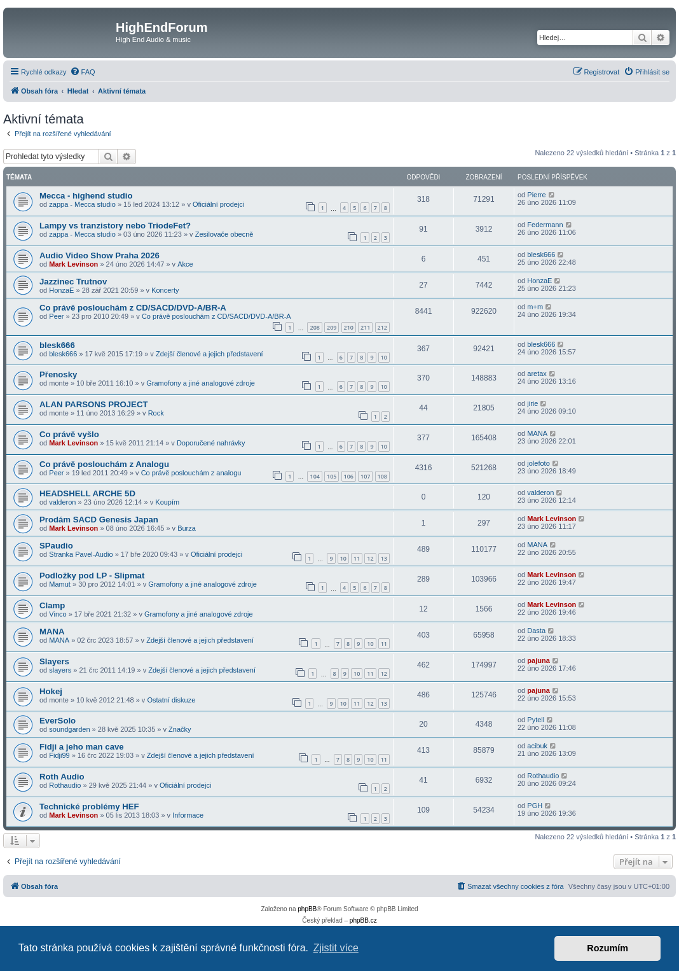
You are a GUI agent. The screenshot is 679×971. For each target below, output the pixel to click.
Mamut (60, 584)
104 (314, 476)
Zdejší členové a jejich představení (209, 354)
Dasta (536, 630)
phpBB (307, 908)
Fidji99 (59, 755)
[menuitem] (82, 72)
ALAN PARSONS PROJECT (93, 404)
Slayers (54, 661)
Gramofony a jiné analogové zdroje (200, 383)
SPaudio (56, 545)
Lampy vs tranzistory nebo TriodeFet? (115, 225)
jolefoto (538, 463)
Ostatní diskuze (171, 700)
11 (356, 558)
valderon (62, 502)
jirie (532, 403)
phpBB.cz (363, 920)
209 (331, 327)
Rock (156, 413)
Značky (179, 729)
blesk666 (541, 254)
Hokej (50, 691)
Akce (185, 264)
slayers (60, 670)
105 (331, 476)
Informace (187, 815)
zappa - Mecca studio (82, 204)
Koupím (167, 502)
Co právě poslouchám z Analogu (104, 464)
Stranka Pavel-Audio (81, 554)
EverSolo (57, 720)
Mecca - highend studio (86, 195)
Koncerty (165, 290)
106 (348, 476)
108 (382, 476)
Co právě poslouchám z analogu (191, 473)
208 (314, 327)
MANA (537, 433)
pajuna (538, 660)
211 (365, 327)
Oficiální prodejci (218, 204)
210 (348, 327)
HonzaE (61, 290)
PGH (534, 805)
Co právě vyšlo (69, 434)
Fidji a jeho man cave (81, 746)
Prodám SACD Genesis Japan (98, 519)
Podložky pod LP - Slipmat (91, 575)
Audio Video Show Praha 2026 (99, 255)
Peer (56, 316)
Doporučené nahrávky (211, 443)
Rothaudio (65, 785)
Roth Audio (62, 776)
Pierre (536, 195)
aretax (537, 373)
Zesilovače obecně (224, 234)
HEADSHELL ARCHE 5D (87, 493)
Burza (186, 528)
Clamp (52, 605)
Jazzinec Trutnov (73, 281)
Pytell (535, 719)
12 (370, 558)
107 (365, 476)
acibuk (537, 746)
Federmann (545, 224)
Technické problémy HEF (89, 806)
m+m (535, 307)
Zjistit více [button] (336, 947)
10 (384, 357)
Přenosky (58, 374)
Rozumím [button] (607, 948)
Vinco (57, 614)
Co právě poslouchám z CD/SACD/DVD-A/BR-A (132, 307)
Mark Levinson (73, 264)
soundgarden (69, 729)
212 (382, 327)
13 (384, 558)
